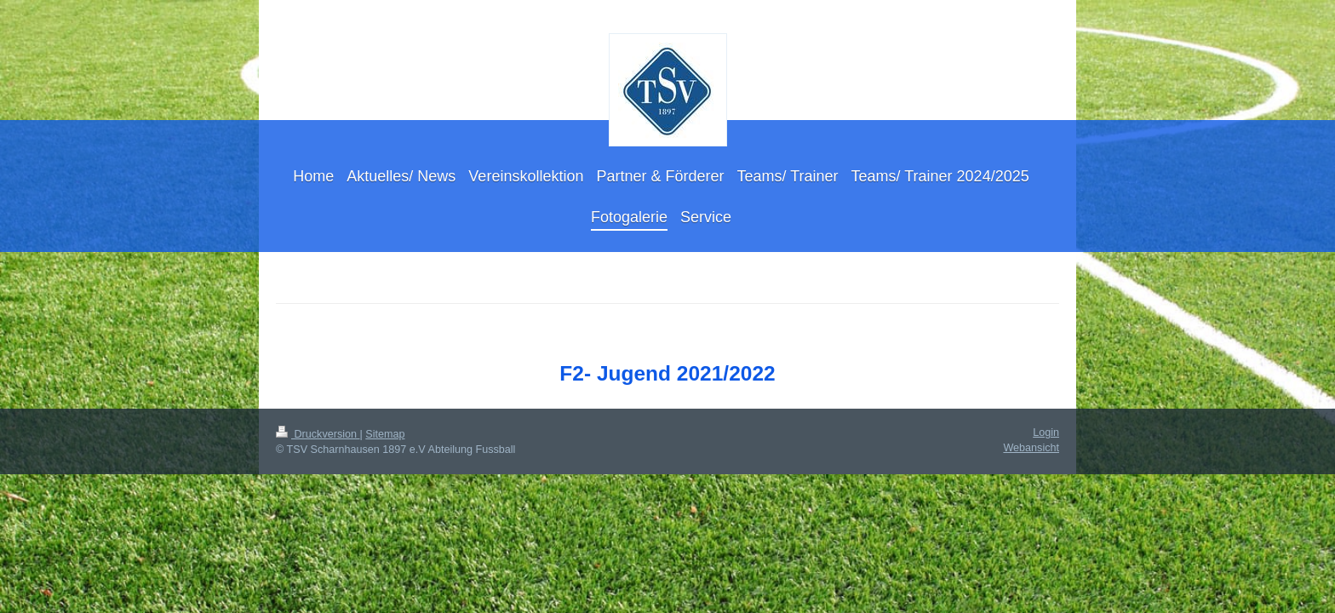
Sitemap (384, 434)
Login (1046, 432)
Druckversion (317, 434)
